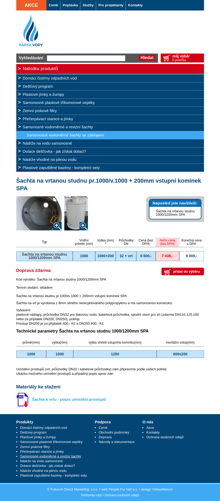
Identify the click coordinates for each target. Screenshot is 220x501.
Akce (31, 5)
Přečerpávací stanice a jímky (48, 119)
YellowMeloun (162, 489)
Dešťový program (38, 86)
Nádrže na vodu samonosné (47, 143)
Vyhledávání (31, 58)
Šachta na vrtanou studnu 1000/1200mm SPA (175, 213)
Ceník (103, 428)
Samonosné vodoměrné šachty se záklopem (65, 135)
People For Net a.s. (123, 489)
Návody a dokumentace (117, 442)
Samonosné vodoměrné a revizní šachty (58, 127)
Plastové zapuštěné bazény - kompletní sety (61, 167)
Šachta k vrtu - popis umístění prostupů (69, 399)
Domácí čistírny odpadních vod (50, 78)
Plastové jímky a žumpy (43, 94)
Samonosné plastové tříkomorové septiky (59, 102)
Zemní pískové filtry (40, 110)
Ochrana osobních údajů (165, 437)
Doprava (105, 437)
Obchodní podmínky (114, 432)
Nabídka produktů (40, 68)
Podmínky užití (91, 495)
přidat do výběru (186, 271)
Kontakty (153, 432)
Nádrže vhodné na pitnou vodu (49, 159)
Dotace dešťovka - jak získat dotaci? (54, 151)
